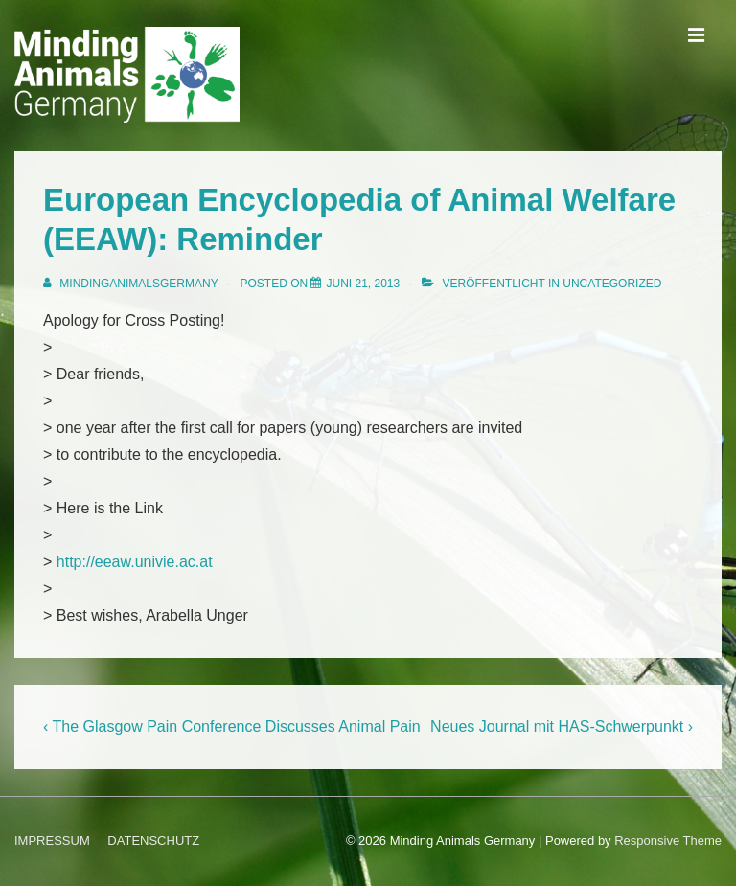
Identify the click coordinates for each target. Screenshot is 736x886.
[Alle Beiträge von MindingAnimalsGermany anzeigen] (132, 283)
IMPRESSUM (52, 840)
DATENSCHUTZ (153, 840)
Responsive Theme (668, 840)
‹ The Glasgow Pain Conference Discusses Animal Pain (232, 726)
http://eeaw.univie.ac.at (135, 562)
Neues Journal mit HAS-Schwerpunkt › (561, 726)
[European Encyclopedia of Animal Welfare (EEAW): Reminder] (363, 283)
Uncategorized (612, 283)
